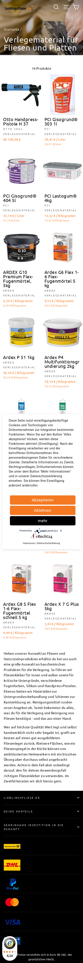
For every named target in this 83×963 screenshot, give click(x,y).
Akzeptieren (43, 499)
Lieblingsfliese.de (41, 797)
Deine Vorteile (41, 811)
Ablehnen (42, 510)
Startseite (11, 29)
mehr (42, 520)
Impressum (29, 543)
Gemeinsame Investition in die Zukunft (41, 827)
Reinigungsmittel (46, 702)
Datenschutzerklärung (48, 543)
